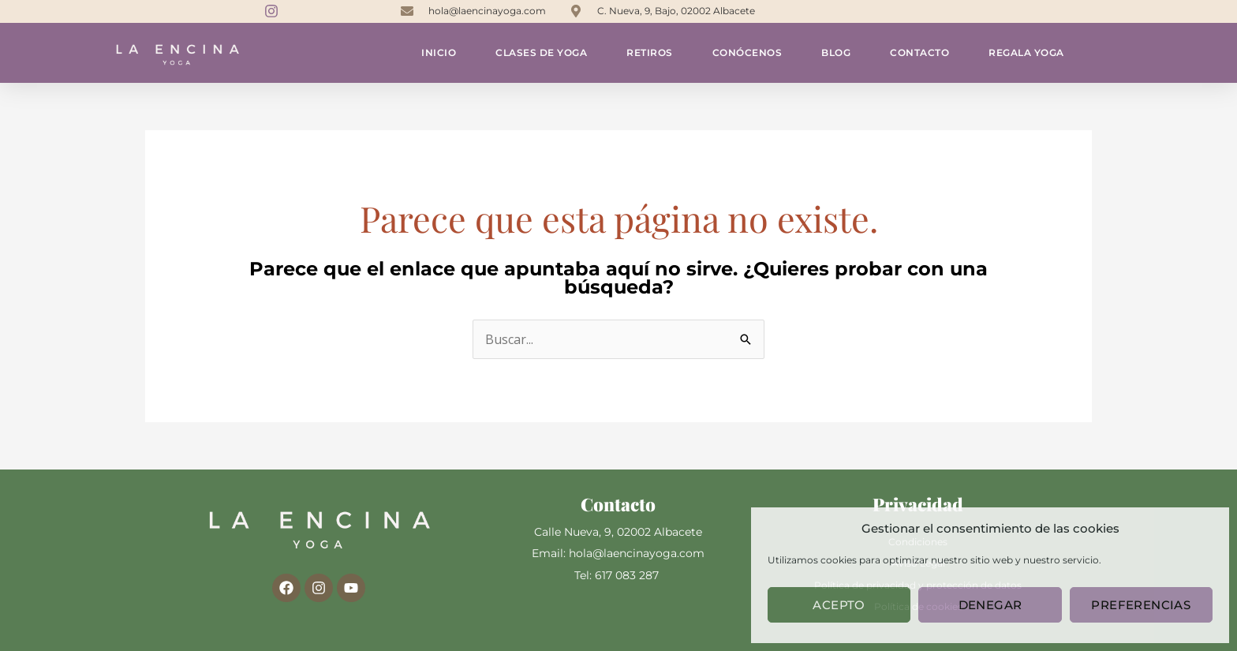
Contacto (919, 52)
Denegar (990, 604)
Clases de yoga (541, 52)
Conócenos (747, 52)
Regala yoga (1026, 52)
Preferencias (1140, 604)
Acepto (839, 604)
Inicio (438, 52)
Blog (835, 52)
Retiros (649, 52)
